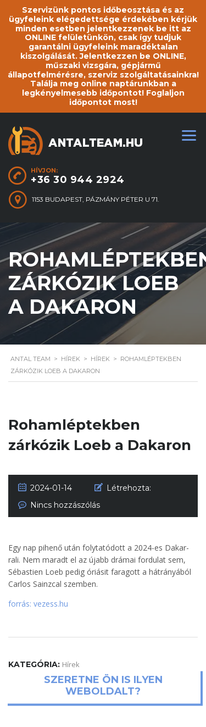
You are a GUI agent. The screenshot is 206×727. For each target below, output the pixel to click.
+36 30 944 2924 (78, 180)
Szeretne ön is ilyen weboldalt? (103, 686)
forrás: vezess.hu (38, 603)
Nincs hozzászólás (65, 505)
